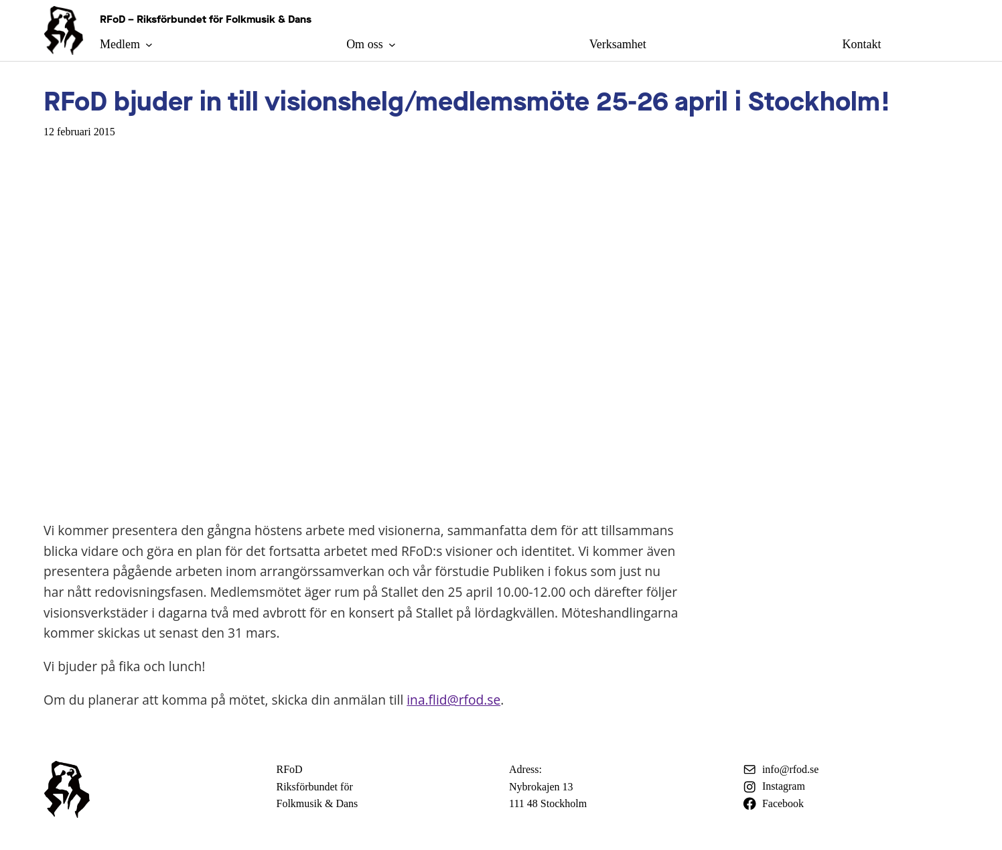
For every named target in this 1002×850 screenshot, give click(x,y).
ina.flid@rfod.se (453, 700)
